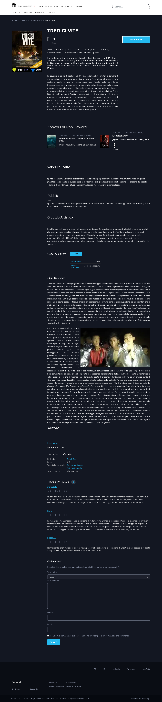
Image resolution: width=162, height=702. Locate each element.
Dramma (23, 20)
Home (14, 20)
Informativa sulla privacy (140, 698)
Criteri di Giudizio (73, 686)
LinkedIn (28, 13)
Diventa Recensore (56, 686)
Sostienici (34, 689)
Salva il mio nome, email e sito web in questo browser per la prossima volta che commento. (89, 635)
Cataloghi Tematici (63, 6)
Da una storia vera (75, 465)
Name (50, 612)
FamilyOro (90, 49)
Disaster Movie (36, 20)
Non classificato (78, 135)
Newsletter (70, 682)
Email (50, 624)
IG (20, 13)
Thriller (139, 133)
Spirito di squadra (74, 468)
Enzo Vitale (53, 442)
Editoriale (78, 6)
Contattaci (52, 682)
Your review (53, 580)
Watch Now (136, 39)
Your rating (52, 572)
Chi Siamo (16, 689)
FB (14, 13)
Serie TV (48, 6)
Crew (76, 253)
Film (40, 6)
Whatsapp (39, 13)
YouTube (51, 13)
